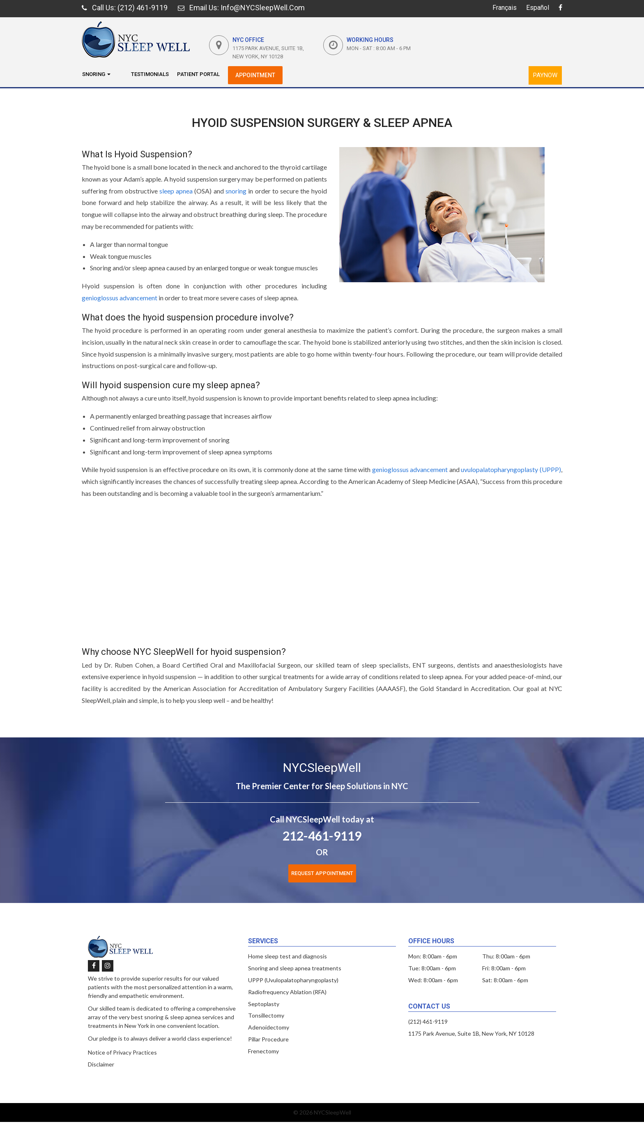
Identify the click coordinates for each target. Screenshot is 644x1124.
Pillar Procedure (268, 1039)
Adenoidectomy (268, 1027)
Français (504, 8)
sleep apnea (176, 191)
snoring (235, 191)
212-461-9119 (322, 835)
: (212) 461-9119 (125, 7)
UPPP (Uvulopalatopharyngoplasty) (293, 980)
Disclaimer (101, 1064)
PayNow (545, 75)
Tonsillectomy (266, 1015)
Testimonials (150, 74)
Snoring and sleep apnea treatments (294, 968)
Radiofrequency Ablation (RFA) (287, 991)
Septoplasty (263, 1003)
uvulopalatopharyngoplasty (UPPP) (511, 469)
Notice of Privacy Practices (122, 1052)
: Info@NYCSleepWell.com (241, 7)
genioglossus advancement (119, 298)
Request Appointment (322, 873)
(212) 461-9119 (428, 1021)
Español (537, 8)
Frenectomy (263, 1051)
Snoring (96, 74)
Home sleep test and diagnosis (287, 956)
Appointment (255, 75)
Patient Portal (198, 74)
